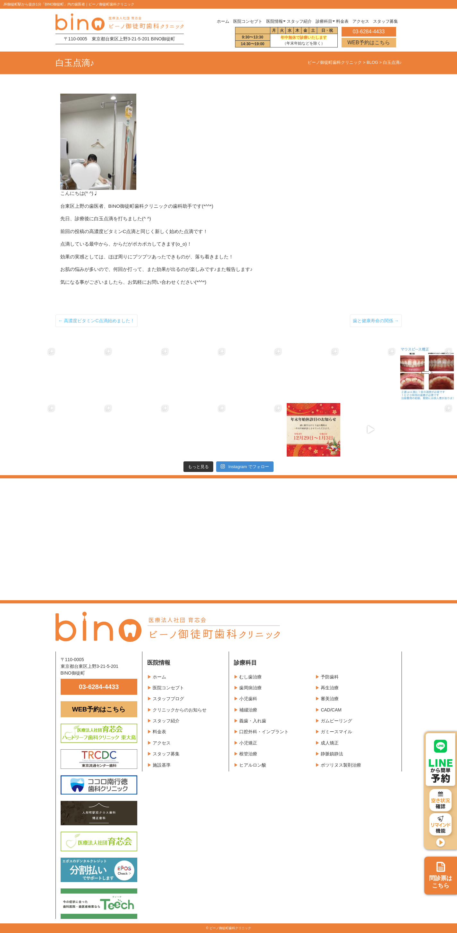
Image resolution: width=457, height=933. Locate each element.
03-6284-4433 (99, 686)
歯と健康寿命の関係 (376, 320)
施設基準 (162, 765)
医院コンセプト (168, 687)
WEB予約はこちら (368, 42)
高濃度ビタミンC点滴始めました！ (96, 320)
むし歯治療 (250, 676)
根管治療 (248, 753)
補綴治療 (248, 709)
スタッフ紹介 (166, 720)
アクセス (162, 742)
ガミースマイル (336, 731)
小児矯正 (248, 742)
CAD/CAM (331, 709)
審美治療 (330, 698)
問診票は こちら (440, 875)
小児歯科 (248, 698)
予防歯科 (330, 676)
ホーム (223, 21)
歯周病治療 (250, 687)
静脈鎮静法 (332, 753)
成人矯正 (330, 742)
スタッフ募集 (166, 753)
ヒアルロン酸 (252, 765)
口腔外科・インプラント (264, 731)
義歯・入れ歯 (252, 720)
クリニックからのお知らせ (180, 709)
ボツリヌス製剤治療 (341, 765)
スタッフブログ (168, 698)
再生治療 (330, 687)
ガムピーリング (336, 720)
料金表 (159, 731)
